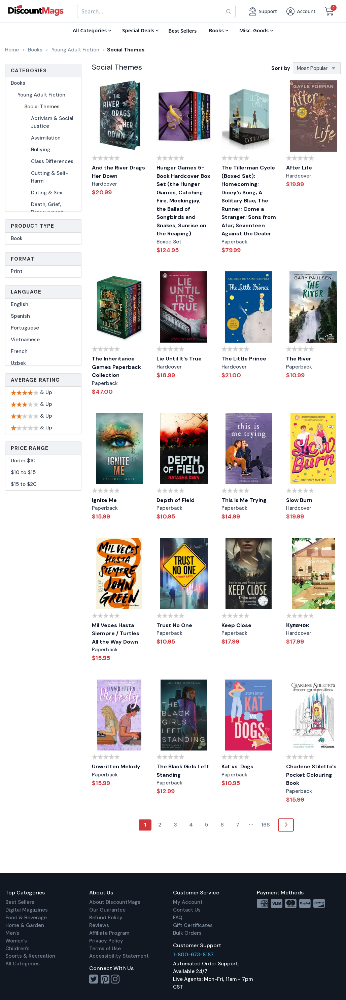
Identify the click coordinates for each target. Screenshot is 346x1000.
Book (17, 238)
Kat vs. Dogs (237, 766)
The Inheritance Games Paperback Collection (116, 367)
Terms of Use (105, 948)
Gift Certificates (193, 925)
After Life (299, 167)
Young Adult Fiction (41, 94)
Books (18, 83)
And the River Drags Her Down (118, 172)
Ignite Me (104, 500)
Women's (16, 940)
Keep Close (236, 625)
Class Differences (52, 161)
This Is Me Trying (244, 500)
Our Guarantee (107, 910)
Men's (12, 933)
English (19, 304)
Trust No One (174, 625)
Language (26, 292)
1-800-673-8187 (193, 954)
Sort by (280, 68)
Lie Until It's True (179, 358)
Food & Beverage (26, 917)
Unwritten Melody (116, 766)
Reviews (99, 925)
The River (298, 358)
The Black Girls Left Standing (183, 770)
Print (17, 271)
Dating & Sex (46, 192)
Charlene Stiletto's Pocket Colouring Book (311, 774)
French (19, 351)
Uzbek (18, 363)
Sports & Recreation (30, 956)
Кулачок (297, 625)
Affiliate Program (109, 933)
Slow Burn (299, 500)
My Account (188, 902)
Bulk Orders (187, 933)
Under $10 (23, 460)
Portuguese (25, 327)
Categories (29, 70)
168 (265, 824)
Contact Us (187, 910)
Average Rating (35, 380)
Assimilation (46, 137)
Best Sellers (19, 902)
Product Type (32, 226)
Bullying (40, 149)
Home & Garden (24, 925)
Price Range (29, 448)
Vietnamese (25, 339)
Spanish (20, 316)
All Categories (22, 963)
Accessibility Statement (119, 956)
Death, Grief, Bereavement (47, 208)
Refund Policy (106, 917)
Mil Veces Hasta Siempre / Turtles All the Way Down (115, 633)
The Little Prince (243, 358)
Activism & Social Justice (52, 122)
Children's (17, 948)
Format (22, 259)
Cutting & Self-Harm (49, 177)
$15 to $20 (24, 484)
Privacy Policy (106, 940)
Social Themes (42, 106)
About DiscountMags (114, 902)
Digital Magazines (26, 910)
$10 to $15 (23, 472)
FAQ (177, 917)
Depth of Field (176, 500)
